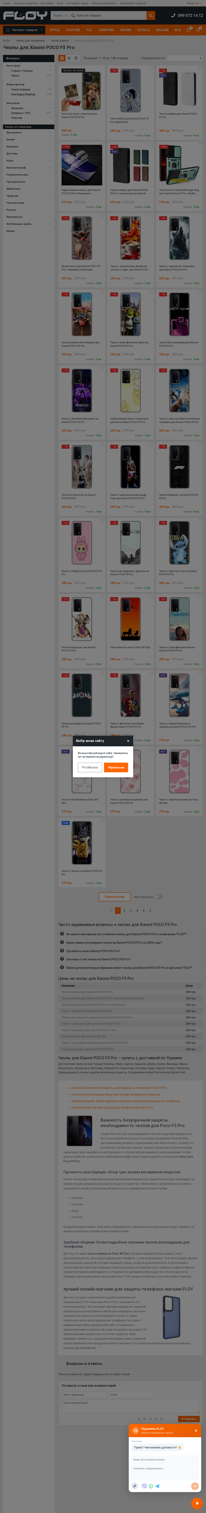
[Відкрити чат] (197, 1503)
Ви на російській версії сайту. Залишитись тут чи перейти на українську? (103, 755)
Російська (90, 767)
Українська (116, 767)
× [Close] (128, 741)
